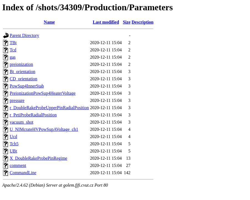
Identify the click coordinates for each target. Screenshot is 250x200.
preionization (21, 64)
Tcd (13, 50)
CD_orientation (23, 78)
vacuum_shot (21, 122)
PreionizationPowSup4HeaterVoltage (43, 93)
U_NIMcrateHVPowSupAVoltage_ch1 (44, 129)
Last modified (106, 22)
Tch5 (14, 143)
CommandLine (23, 172)
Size (127, 22)
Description (142, 22)
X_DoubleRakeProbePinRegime (38, 158)
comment (18, 165)
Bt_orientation (22, 71)
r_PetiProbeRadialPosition (33, 114)
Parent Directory (24, 35)
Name (49, 22)
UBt (13, 151)
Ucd (13, 136)
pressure (17, 100)
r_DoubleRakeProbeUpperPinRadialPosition (49, 107)
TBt (13, 42)
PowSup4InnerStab (27, 86)
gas (13, 57)
